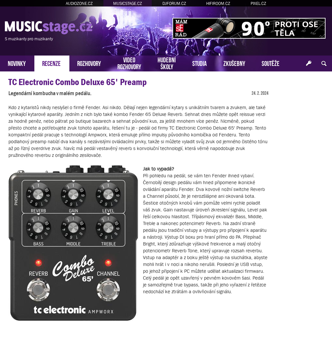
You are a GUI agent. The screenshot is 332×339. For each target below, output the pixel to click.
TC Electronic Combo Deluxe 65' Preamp (77, 82)
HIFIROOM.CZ (218, 3)
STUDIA (199, 62)
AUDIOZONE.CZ (79, 3)
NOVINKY (17, 62)
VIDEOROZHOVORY (129, 62)
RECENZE (51, 62)
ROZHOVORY (89, 62)
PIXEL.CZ (258, 3)
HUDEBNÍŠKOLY (167, 62)
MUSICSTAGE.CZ (127, 3)
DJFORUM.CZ (174, 3)
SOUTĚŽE (270, 62)
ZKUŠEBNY (234, 62)
